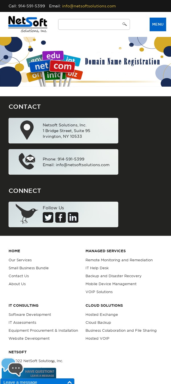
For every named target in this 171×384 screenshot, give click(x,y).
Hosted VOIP (97, 338)
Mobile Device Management (111, 284)
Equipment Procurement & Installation (43, 330)
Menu (158, 24)
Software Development (30, 314)
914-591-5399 (31, 6)
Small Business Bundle (29, 268)
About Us (17, 284)
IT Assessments (22, 322)
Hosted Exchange (101, 314)
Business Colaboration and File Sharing (121, 330)
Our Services (20, 260)
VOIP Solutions (99, 292)
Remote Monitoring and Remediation (119, 260)
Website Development (29, 338)
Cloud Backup (98, 322)
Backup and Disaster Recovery (113, 276)
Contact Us (19, 276)
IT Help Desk (97, 268)
